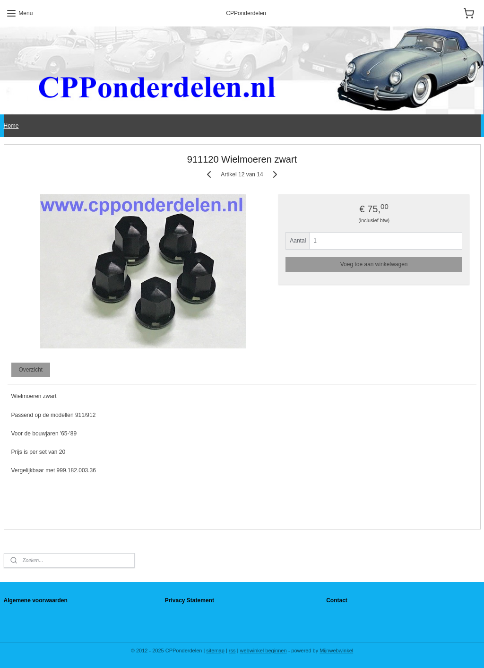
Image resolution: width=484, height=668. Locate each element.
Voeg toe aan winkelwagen (374, 264)
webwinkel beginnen (263, 650)
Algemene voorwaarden (36, 600)
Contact (336, 600)
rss (232, 650)
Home (11, 125)
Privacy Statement (189, 600)
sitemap (215, 650)
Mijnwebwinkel (336, 650)
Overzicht (30, 370)
